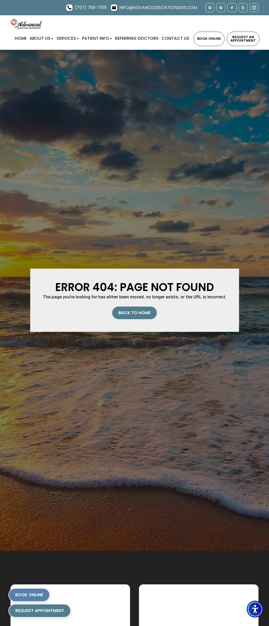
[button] (255, 609)
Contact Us (175, 38)
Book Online (209, 38)
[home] (26, 23)
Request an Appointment (243, 39)
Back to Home (134, 313)
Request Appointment (39, 611)
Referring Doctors (137, 38)
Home (21, 38)
